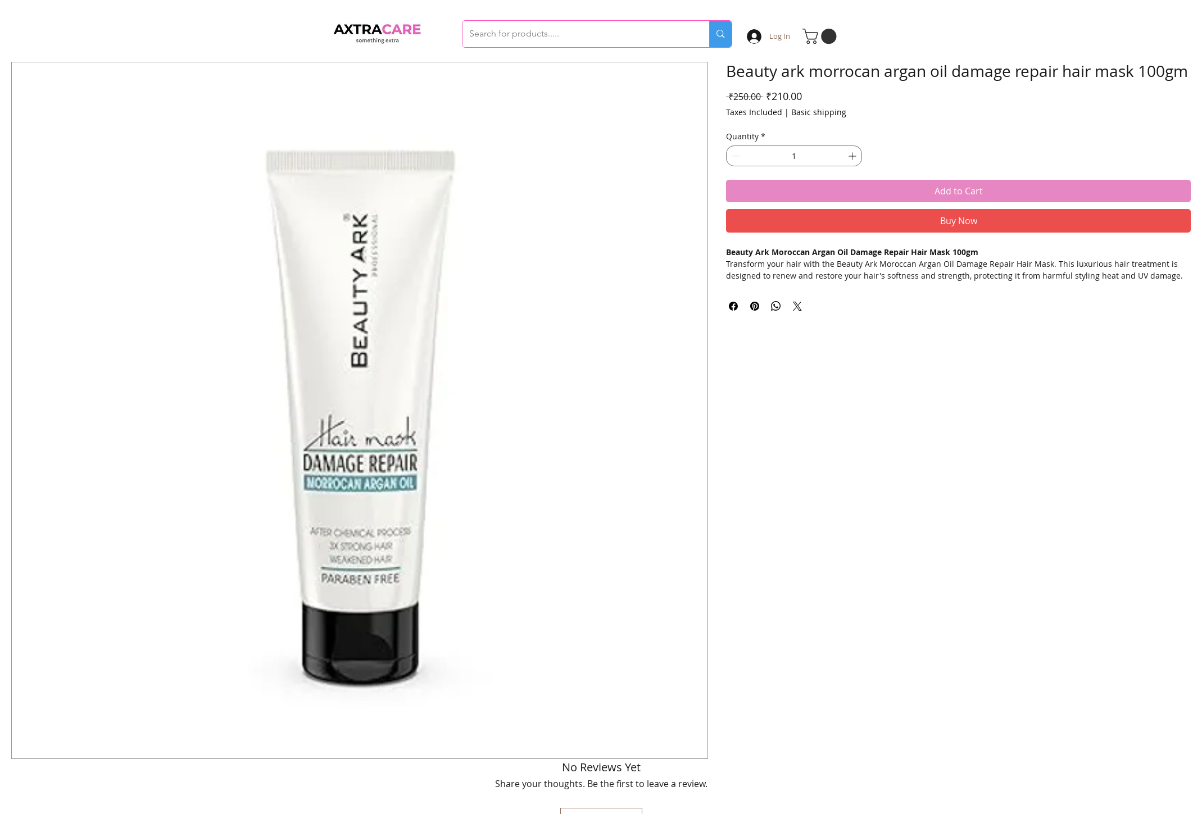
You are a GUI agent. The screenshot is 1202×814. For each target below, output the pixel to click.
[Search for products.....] (577, 34)
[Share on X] (797, 306)
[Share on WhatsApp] (776, 306)
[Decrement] (735, 156)
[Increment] (853, 156)
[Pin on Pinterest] (754, 306)
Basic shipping (818, 112)
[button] (821, 36)
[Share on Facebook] (733, 306)
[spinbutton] (794, 156)
